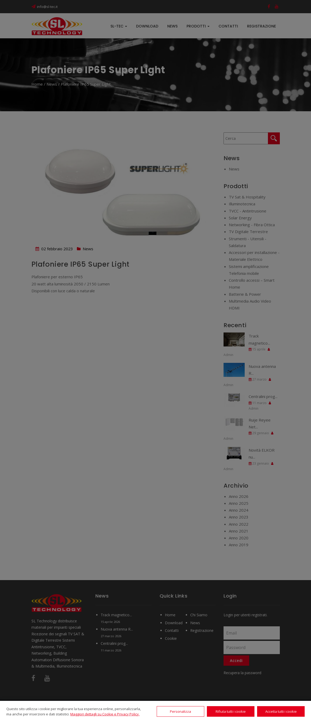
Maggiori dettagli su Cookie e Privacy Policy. (105, 714)
